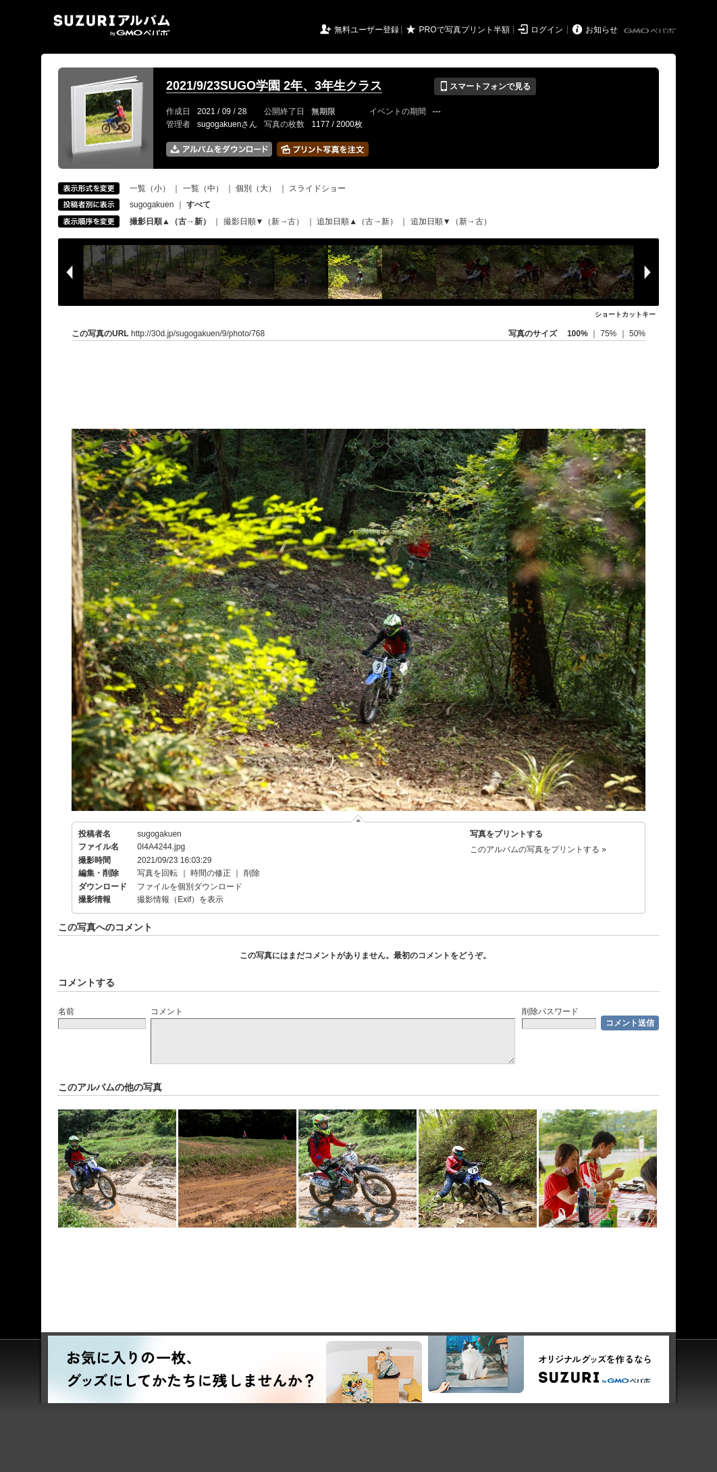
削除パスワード (550, 1011)
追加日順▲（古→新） (357, 221)
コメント (167, 1011)
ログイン (547, 29)
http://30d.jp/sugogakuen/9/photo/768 (198, 333)
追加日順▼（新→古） (451, 221)
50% (637, 333)
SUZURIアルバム (111, 25)
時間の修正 (210, 873)
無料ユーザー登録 (366, 29)
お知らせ (601, 29)
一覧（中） (203, 188)
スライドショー (317, 188)
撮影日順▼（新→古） (263, 221)
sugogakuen (152, 204)
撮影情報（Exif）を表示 (180, 899)
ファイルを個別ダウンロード (189, 886)
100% (577, 333)
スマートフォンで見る (485, 86)
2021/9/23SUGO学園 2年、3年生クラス (274, 86)
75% (609, 333)
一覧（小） (150, 188)
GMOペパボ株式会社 (651, 31)
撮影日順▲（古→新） (170, 221)
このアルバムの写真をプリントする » (538, 849)
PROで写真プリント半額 (464, 29)
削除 (252, 873)
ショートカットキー (625, 314)
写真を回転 (157, 873)
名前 (66, 1011)
